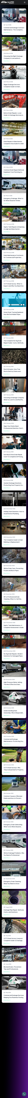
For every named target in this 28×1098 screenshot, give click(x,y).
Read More (7, 32)
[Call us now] (24, 1094)
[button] (24, 2)
